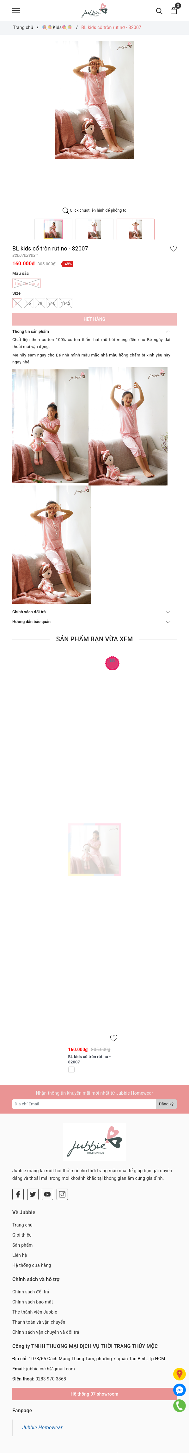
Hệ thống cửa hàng (31, 1230)
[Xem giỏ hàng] (174, 11)
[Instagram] (62, 1159)
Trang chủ (22, 1190)
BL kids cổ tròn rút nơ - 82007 (89, 1062)
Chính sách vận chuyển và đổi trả (45, 1297)
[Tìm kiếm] (159, 12)
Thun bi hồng (26, 286)
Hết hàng (94, 322)
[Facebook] (18, 1159)
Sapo (133, 1446)
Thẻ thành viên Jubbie (34, 1277)
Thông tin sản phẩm (91, 334)
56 (29, 306)
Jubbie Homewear (42, 1393)
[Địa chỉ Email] (84, 1107)
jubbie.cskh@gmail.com (50, 1334)
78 (40, 306)
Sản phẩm (22, 1210)
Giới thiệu (22, 1200)
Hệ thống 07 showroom (94, 1359)
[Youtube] (47, 1159)
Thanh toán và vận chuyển (38, 1287)
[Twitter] (33, 1159)
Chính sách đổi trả (91, 614)
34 (17, 306)
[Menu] (16, 12)
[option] (94, 103)
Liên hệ (19, 1220)
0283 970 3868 (50, 1344)
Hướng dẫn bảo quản (91, 624)
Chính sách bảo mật (32, 1267)
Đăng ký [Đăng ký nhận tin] (166, 1106)
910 (52, 306)
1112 (65, 306)
